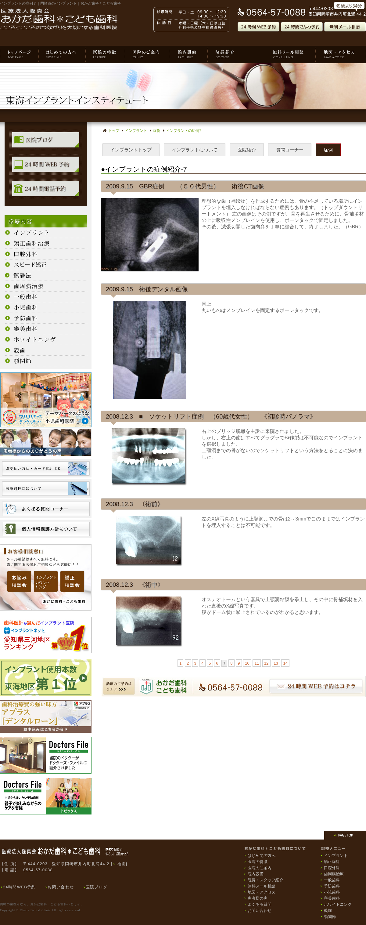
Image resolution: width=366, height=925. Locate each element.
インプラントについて (194, 149)
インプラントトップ (131, 149)
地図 (121, 864)
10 (247, 663)
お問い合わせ (61, 887)
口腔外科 (332, 867)
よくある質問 (259, 904)
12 (266, 663)
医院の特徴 (105, 54)
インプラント (336, 855)
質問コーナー (289, 149)
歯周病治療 (334, 874)
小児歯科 (332, 892)
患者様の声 (257, 898)
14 (285, 663)
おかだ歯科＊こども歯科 (19, 54)
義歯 (328, 910)
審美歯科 (332, 898)
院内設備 (188, 54)
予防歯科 (332, 886)
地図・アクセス (341, 54)
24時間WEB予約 (19, 887)
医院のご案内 (147, 54)
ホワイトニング (338, 904)
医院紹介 (247, 149)
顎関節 (330, 916)
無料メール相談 (290, 54)
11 (257, 663)
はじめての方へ (62, 54)
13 (276, 663)
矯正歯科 (332, 861)
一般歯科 (332, 880)
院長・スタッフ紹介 (236, 54)
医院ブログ (97, 887)
